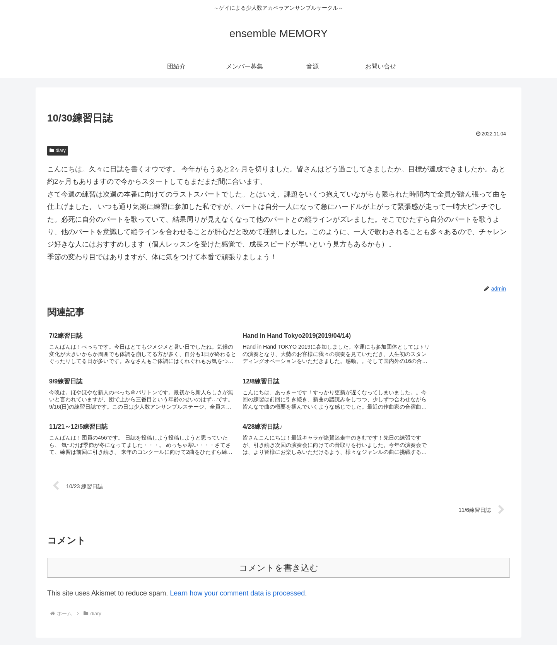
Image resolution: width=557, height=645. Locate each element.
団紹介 (411, 621)
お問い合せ (500, 621)
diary (58, 150)
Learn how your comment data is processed (237, 549)
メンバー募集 (443, 621)
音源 (473, 621)
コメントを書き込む (278, 523)
